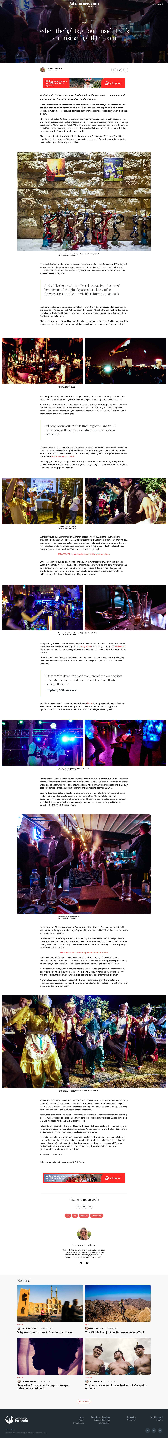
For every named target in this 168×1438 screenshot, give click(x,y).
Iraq (75, 1215)
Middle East (84, 1215)
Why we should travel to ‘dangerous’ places (45, 1332)
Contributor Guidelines (100, 1417)
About (81, 1420)
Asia (84, 22)
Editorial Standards (102, 1420)
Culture (88, 1377)
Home (81, 1417)
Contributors (78, 1423)
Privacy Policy (10, 1430)
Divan (90, 703)
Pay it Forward (156, 4)
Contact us (131, 1417)
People (20, 1324)
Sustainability (104, 1423)
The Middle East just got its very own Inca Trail (114, 1332)
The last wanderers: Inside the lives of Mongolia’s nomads (116, 1387)
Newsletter (131, 1420)
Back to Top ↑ (84, 1401)
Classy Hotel (85, 646)
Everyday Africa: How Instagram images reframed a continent (43, 1387)
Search (159, 1420)
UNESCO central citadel (62, 456)
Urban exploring (96, 1215)
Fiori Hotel (119, 646)
